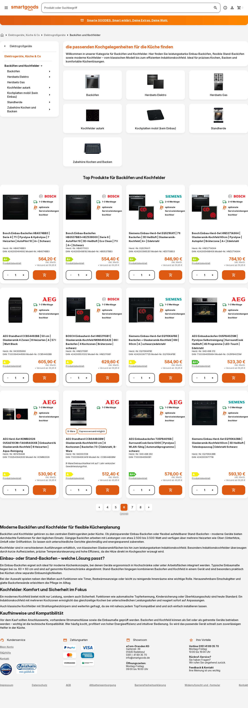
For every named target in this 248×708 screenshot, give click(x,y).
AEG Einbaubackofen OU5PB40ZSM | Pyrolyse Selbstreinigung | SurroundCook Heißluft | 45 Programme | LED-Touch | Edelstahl (217, 342)
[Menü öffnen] (6, 8)
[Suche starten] (215, 8)
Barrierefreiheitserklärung (150, 685)
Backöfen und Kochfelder (21, 65)
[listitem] (92, 85)
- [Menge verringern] (7, 275)
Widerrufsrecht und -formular (202, 685)
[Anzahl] (15, 275)
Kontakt (4, 658)
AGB (68, 685)
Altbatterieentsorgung (102, 685)
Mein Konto (7, 646)
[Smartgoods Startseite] (25, 7)
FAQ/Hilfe (5, 652)
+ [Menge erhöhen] (23, 275)
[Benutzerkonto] (232, 8)
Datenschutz (39, 685)
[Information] (225, 8)
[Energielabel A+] (7, 259)
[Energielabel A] (7, 362)
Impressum (6, 685)
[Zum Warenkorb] (240, 8)
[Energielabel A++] (196, 362)
